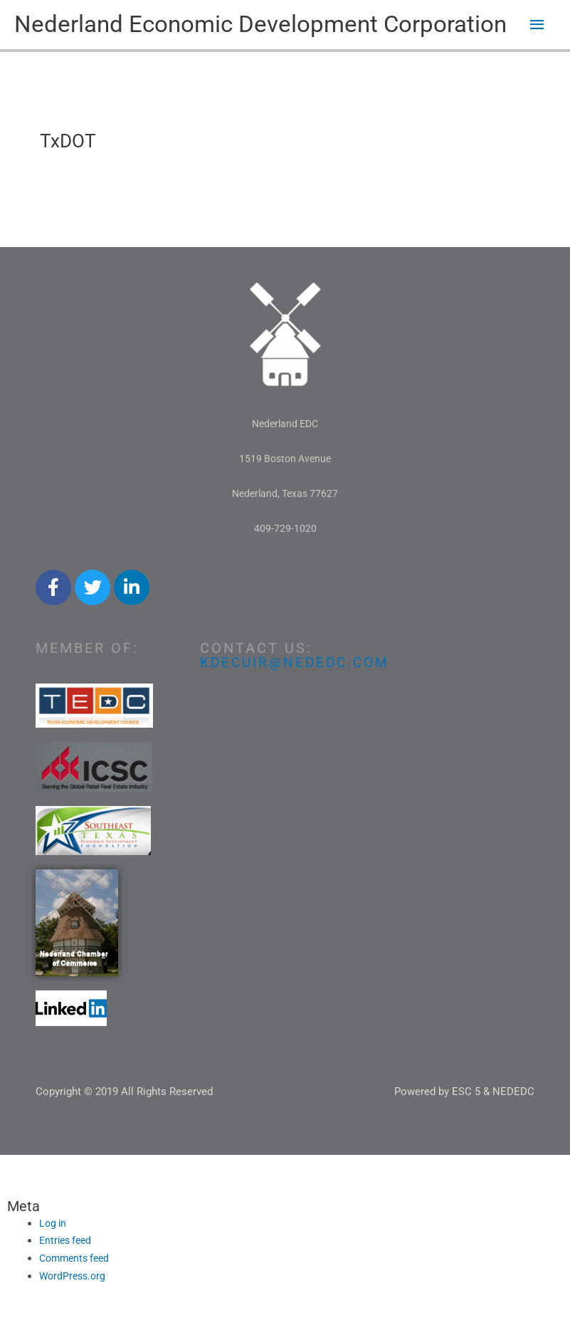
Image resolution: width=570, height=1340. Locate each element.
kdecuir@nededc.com (298, 693)
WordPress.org (74, 1308)
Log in (53, 1254)
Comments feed (77, 1290)
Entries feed (67, 1272)
